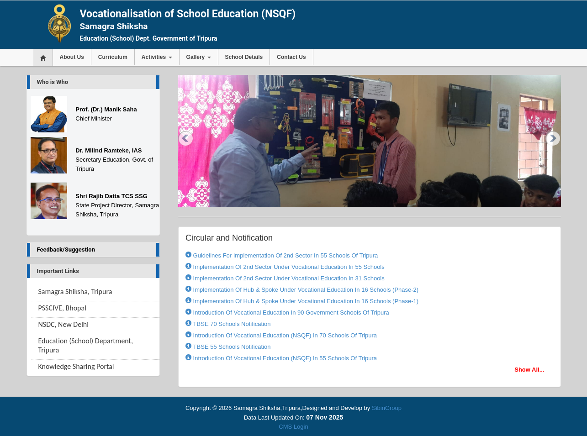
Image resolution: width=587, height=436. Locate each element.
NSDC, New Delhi (63, 324)
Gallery (198, 57)
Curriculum (112, 57)
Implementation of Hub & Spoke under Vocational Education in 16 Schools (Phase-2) (304, 289)
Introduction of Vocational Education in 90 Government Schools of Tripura (290, 312)
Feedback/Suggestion (66, 249)
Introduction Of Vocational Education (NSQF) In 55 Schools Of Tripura (284, 358)
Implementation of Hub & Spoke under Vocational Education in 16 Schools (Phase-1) (304, 301)
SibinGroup (387, 407)
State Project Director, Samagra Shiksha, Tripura (117, 205)
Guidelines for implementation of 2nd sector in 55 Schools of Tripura (284, 255)
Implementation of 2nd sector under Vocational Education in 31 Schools (288, 278)
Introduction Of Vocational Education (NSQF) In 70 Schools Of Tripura (284, 335)
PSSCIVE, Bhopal (62, 308)
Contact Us (291, 57)
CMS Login (293, 426)
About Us (72, 57)
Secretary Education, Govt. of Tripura (114, 159)
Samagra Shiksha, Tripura (75, 291)
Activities (157, 57)
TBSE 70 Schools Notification (230, 323)
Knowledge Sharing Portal (76, 366)
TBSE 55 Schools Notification (230, 346)
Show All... (529, 369)
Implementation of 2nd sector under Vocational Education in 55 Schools (288, 266)
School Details (244, 57)
